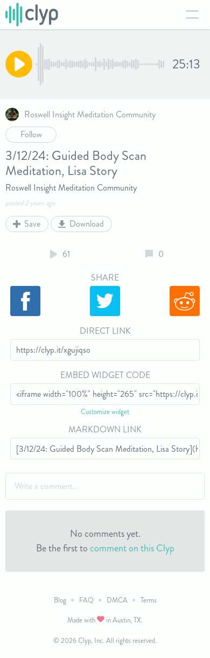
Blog (60, 600)
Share (105, 277)
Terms (149, 600)
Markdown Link (105, 429)
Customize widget (105, 412)
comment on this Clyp (132, 548)
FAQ (86, 600)
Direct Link (105, 331)
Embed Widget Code (105, 375)
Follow (31, 134)
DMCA (117, 600)
